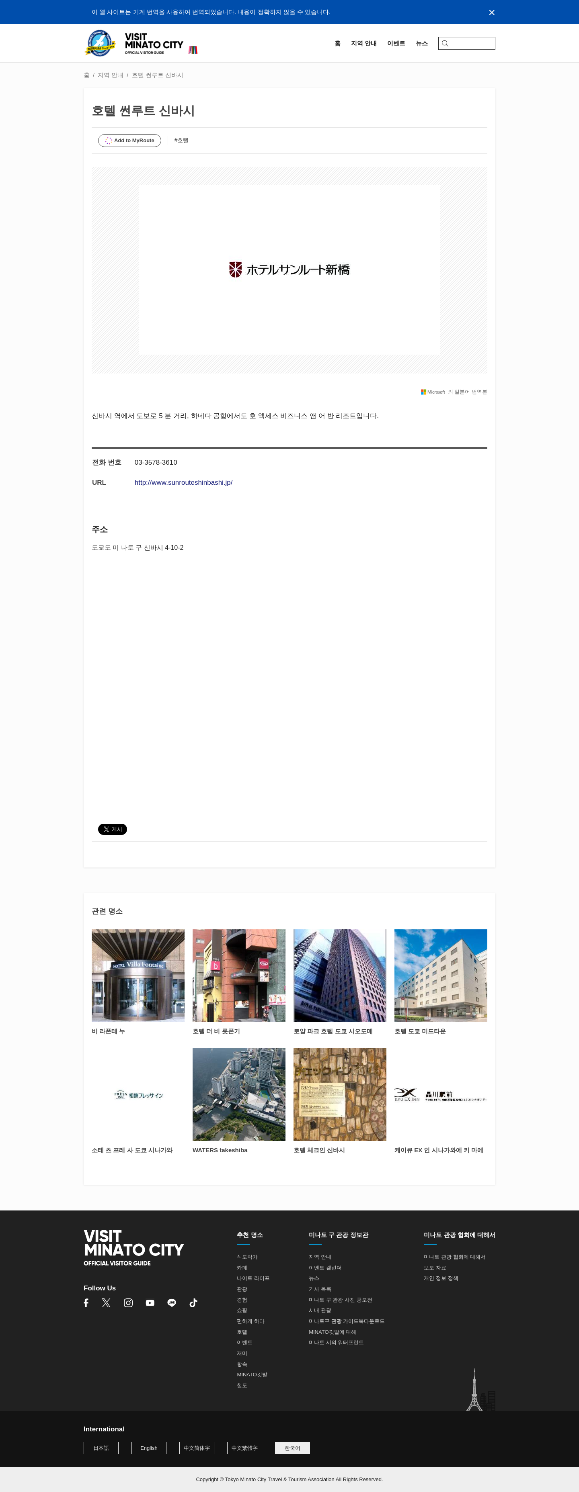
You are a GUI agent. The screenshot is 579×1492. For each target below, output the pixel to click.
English (149, 1448)
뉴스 (314, 1278)
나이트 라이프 (253, 1278)
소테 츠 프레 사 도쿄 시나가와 (132, 1150)
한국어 (292, 1448)
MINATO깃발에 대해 (332, 1332)
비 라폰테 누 (108, 1031)
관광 (242, 1289)
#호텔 (182, 140)
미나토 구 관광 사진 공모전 (340, 1300)
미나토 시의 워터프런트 (336, 1342)
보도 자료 (435, 1268)
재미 (242, 1353)
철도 (242, 1385)
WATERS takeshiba (220, 1150)
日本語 (101, 1448)
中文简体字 (197, 1448)
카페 (242, 1268)
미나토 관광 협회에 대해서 (455, 1257)
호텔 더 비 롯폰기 (216, 1031)
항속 (242, 1364)
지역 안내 (110, 74)
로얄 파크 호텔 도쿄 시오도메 (333, 1031)
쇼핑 (242, 1310)
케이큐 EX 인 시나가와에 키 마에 (438, 1150)
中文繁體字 (245, 1448)
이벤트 (245, 1342)
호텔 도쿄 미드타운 (420, 1031)
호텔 (242, 1332)
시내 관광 (320, 1310)
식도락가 (247, 1257)
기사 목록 (320, 1289)
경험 (242, 1300)
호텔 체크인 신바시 (319, 1150)
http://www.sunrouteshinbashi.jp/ (184, 482)
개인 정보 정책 (441, 1278)
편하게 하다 (251, 1321)
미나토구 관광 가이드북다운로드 (347, 1321)
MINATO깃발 (252, 1375)
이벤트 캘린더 (325, 1268)
